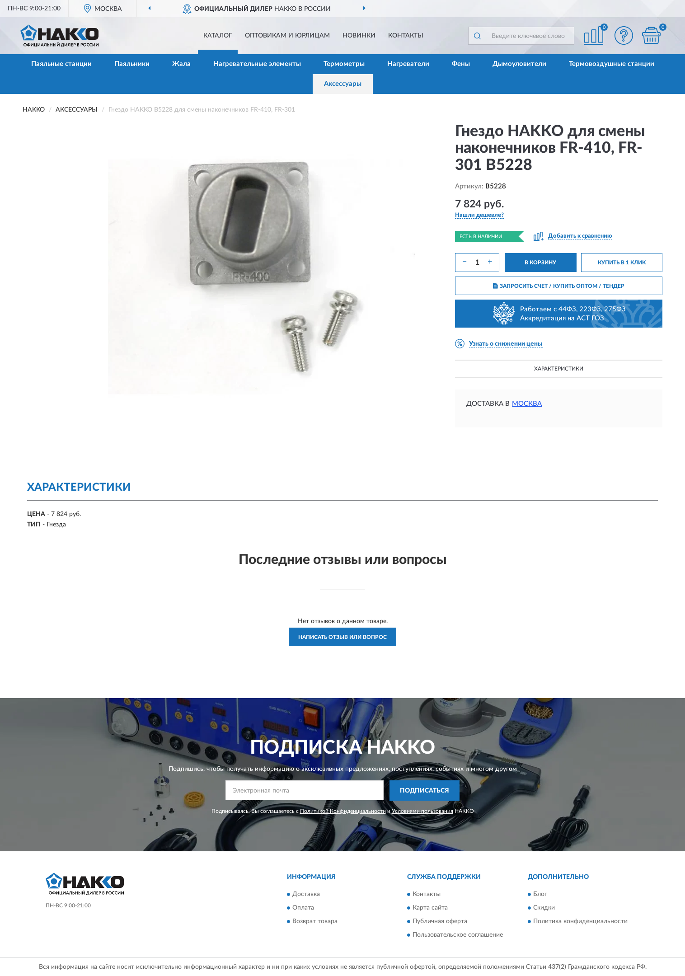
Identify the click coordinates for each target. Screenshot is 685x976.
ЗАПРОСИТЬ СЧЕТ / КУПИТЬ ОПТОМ (558, 286)
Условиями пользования (422, 811)
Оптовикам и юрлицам (287, 36)
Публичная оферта (440, 922)
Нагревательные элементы (257, 64)
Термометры (344, 64)
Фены (461, 64)
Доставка (306, 895)
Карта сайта (430, 908)
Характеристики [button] (558, 368)
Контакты (405, 36)
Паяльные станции (61, 64)
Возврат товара (315, 922)
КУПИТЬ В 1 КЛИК (622, 262)
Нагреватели (408, 64)
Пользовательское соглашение (458, 935)
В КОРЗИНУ (540, 262)
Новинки (358, 36)
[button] (624, 35)
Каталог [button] (217, 36)
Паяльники (132, 64)
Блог (540, 895)
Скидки (544, 908)
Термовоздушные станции (611, 64)
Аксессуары (342, 83)
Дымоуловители (519, 64)
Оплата (303, 908)
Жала (181, 64)
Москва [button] (527, 403)
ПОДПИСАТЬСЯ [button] (424, 791)
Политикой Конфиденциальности (343, 811)
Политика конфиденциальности (580, 922)
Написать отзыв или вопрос (342, 637)
